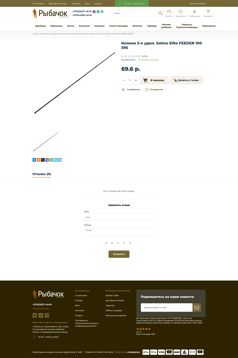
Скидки (98, 3)
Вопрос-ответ (112, 295)
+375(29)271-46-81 (82, 11)
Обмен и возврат (114, 310)
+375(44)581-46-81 (82, 15)
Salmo (145, 56)
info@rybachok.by (40, 309)
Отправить (119, 254)
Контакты (76, 3)
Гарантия (110, 305)
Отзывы (79, 300)
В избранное (133, 89)
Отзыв (87, 225)
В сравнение (157, 89)
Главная (35, 34)
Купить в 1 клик (188, 80)
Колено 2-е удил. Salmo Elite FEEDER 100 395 (115, 34)
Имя (86, 211)
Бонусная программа (116, 315)
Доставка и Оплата (58, 3)
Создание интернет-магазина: (112, 352)
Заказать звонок (198, 3)
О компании (38, 3)
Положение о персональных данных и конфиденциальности (87, 323)
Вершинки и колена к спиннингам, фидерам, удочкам (73, 34)
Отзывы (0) (41, 174)
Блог (87, 3)
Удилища (45, 34)
